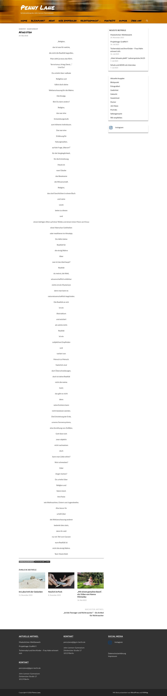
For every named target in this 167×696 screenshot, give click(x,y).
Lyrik (48, 562)
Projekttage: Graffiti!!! (119, 42)
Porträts (109, 20)
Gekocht (113, 94)
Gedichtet (22, 29)
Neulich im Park (55, 592)
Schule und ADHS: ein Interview (123, 65)
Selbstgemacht (89, 20)
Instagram (119, 127)
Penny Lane (38, 7)
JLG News (114, 106)
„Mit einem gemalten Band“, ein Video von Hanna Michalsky (89, 594)
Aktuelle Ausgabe (117, 78)
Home (24, 20)
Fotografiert (115, 86)
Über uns (136, 20)
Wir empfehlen (67, 20)
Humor (123, 20)
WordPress (135, 692)
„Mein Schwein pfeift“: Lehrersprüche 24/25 (127, 58)
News (52, 20)
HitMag (145, 692)
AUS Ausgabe (39, 562)
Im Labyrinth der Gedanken (31, 592)
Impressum (112, 656)
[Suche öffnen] (147, 20)
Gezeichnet (114, 98)
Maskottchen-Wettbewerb (121, 35)
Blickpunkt (38, 20)
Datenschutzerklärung (117, 653)
